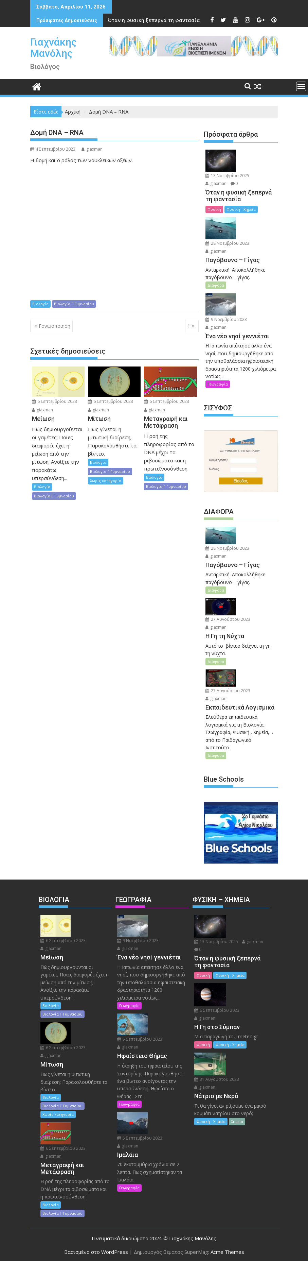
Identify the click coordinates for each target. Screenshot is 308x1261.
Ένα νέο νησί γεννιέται (146, 20)
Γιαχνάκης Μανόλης (53, 47)
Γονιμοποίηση (54, 326)
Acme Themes (227, 1249)
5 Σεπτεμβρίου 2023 (139, 1037)
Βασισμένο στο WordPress (96, 1249)
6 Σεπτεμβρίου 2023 (54, 401)
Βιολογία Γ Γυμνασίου (74, 303)
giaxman (92, 149)
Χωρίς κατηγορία (105, 480)
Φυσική (214, 208)
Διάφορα (215, 284)
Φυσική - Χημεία (241, 208)
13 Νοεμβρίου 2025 (227, 175)
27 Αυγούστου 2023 (227, 618)
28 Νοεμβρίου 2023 (227, 242)
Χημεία (237, 1119)
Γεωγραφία (217, 383)
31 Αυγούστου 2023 (216, 1077)
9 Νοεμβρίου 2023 (226, 318)
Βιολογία (40, 303)
